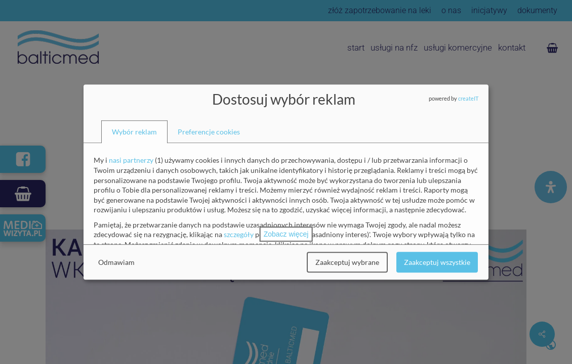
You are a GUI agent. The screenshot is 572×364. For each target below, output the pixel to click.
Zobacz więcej (286, 234)
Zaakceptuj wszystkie (437, 262)
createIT (468, 98)
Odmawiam (116, 262)
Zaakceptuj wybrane (347, 262)
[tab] (134, 132)
